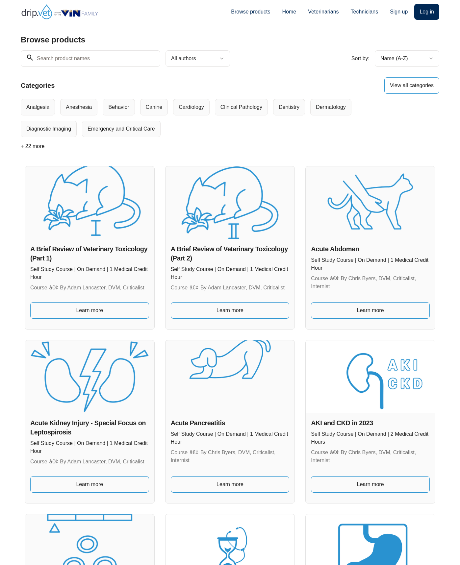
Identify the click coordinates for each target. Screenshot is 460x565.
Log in (427, 11)
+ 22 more (32, 146)
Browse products (250, 11)
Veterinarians (323, 11)
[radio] (38, 107)
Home (289, 11)
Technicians (364, 11)
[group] (203, 118)
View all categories (412, 85)
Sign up (399, 11)
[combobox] (198, 58)
